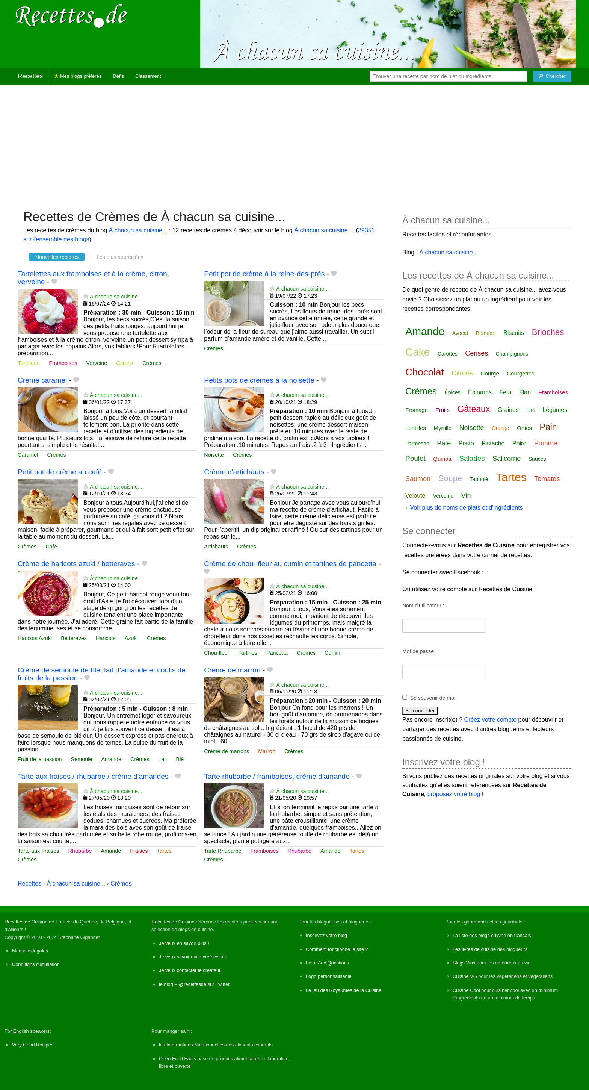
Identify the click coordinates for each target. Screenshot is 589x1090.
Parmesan (417, 444)
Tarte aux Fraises (38, 851)
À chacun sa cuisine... (138, 230)
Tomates (547, 479)
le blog (166, 984)
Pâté (444, 443)
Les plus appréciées (120, 257)
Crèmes (151, 363)
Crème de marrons (226, 751)
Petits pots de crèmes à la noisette (259, 380)
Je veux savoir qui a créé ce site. (194, 957)
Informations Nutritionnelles (195, 1045)
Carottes (448, 354)
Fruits (442, 410)
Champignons (512, 354)
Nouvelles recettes (57, 257)
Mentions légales (30, 951)
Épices (452, 392)
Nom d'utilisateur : (423, 606)
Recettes (30, 76)
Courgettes (520, 373)
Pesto (466, 443)
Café (51, 546)
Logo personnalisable (329, 976)
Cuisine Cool (466, 990)
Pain (548, 427)
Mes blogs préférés (77, 76)
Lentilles (415, 428)
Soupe (450, 478)
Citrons (124, 363)
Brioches (548, 332)
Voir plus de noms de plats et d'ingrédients (466, 507)
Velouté (415, 495)
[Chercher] (552, 76)
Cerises (476, 353)
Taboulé (479, 479)
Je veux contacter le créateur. (190, 970)
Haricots (106, 638)
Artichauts (216, 546)
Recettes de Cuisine (26, 922)
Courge (490, 373)
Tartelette (29, 363)
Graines (508, 410)
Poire (519, 443)
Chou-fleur (216, 653)
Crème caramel (42, 380)
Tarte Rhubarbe (222, 851)
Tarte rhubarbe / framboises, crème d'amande (277, 776)
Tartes (164, 851)
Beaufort (486, 333)
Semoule (81, 759)
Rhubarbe (80, 851)
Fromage (416, 410)
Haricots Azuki (35, 638)
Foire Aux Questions (327, 963)
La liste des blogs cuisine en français (492, 935)
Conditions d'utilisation (36, 964)
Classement (148, 76)
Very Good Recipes (32, 1045)
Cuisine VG (465, 976)
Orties (524, 428)
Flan (525, 392)
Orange (500, 428)
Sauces (537, 459)
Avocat (460, 333)
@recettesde (192, 984)
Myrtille (443, 428)
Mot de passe (418, 651)
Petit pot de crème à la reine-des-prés (264, 274)
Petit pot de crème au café (60, 472)
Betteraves (74, 638)
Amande (111, 759)
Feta (506, 392)
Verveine (96, 363)
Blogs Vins (464, 963)
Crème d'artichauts (234, 472)
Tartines (248, 653)
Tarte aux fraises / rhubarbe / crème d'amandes (93, 776)
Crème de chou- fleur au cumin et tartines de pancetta (290, 564)
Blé (180, 759)
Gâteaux (473, 409)
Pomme (545, 443)
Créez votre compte (490, 719)
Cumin (332, 653)
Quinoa (442, 459)
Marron (266, 751)
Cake (417, 352)
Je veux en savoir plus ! (184, 943)
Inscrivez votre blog (326, 935)
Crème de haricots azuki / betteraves (76, 564)
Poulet (415, 458)
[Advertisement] (294, 143)
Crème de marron (232, 670)
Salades (472, 458)
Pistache (493, 443)
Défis (118, 76)
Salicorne (506, 458)
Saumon (417, 479)
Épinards (480, 392)
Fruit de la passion (40, 759)
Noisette (214, 455)
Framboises (63, 363)
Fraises (139, 851)
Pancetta (277, 653)
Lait (162, 759)
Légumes (554, 410)
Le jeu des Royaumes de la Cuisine (343, 990)
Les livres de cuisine (474, 949)
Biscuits (513, 333)
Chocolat (424, 372)
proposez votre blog (453, 794)
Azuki (131, 638)
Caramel (28, 455)
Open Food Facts (177, 1058)
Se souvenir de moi (432, 698)
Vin (466, 495)
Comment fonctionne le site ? (337, 949)
